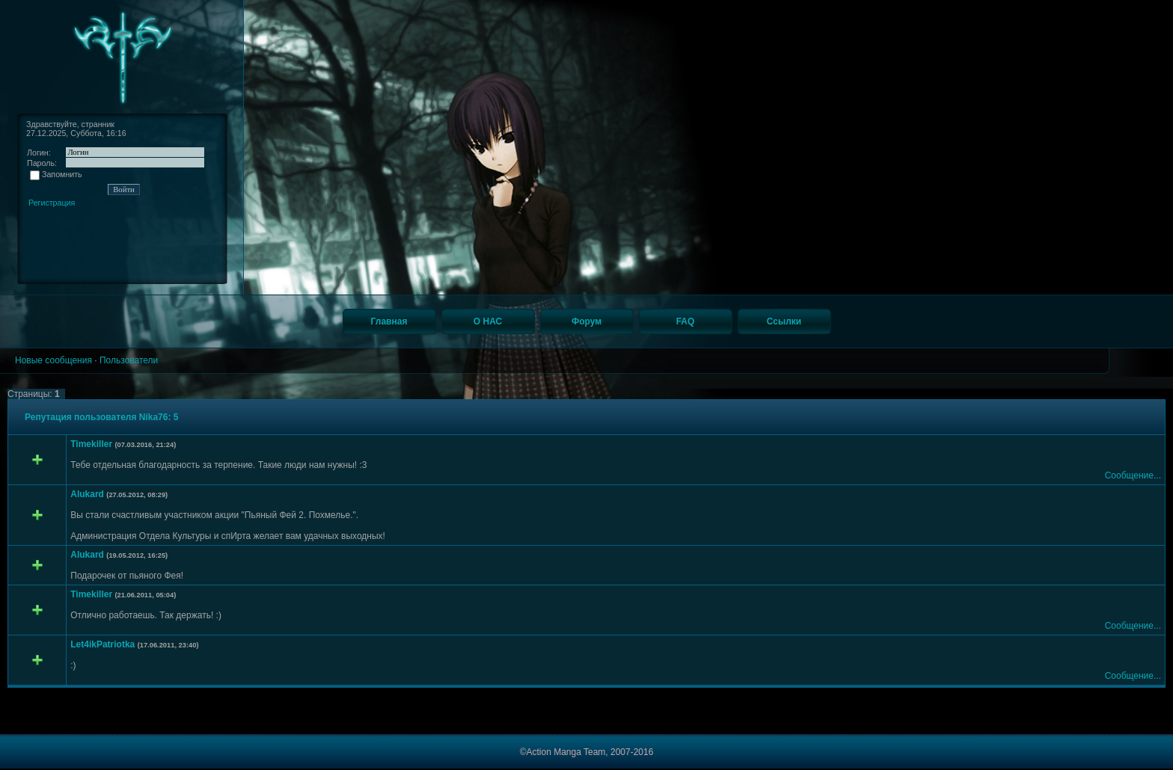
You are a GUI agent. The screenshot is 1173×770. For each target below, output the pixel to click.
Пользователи (128, 360)
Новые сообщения (53, 360)
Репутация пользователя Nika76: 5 (101, 417)
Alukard (87, 494)
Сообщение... (1133, 475)
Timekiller (91, 444)
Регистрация (51, 202)
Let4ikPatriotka (102, 644)
